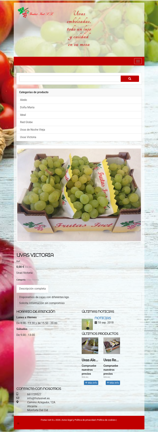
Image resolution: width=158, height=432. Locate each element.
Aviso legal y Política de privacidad (78, 420)
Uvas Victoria (28, 137)
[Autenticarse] (18, 423)
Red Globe (26, 122)
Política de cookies (106, 420)
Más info (91, 382)
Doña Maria (27, 107)
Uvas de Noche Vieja (32, 129)
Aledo (23, 100)
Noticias (103, 318)
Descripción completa (32, 288)
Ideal (23, 114)
